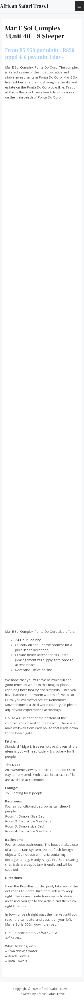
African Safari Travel (24, 6)
